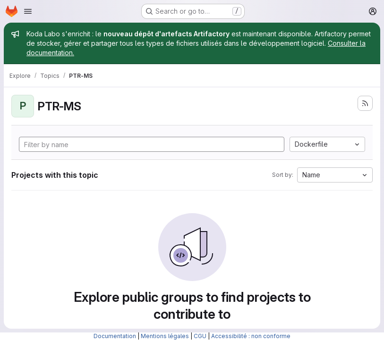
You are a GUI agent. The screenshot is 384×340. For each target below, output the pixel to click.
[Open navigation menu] (27, 11)
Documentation (115, 336)
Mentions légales (165, 336)
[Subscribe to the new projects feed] (365, 103)
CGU (200, 336)
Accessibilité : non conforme (250, 336)
